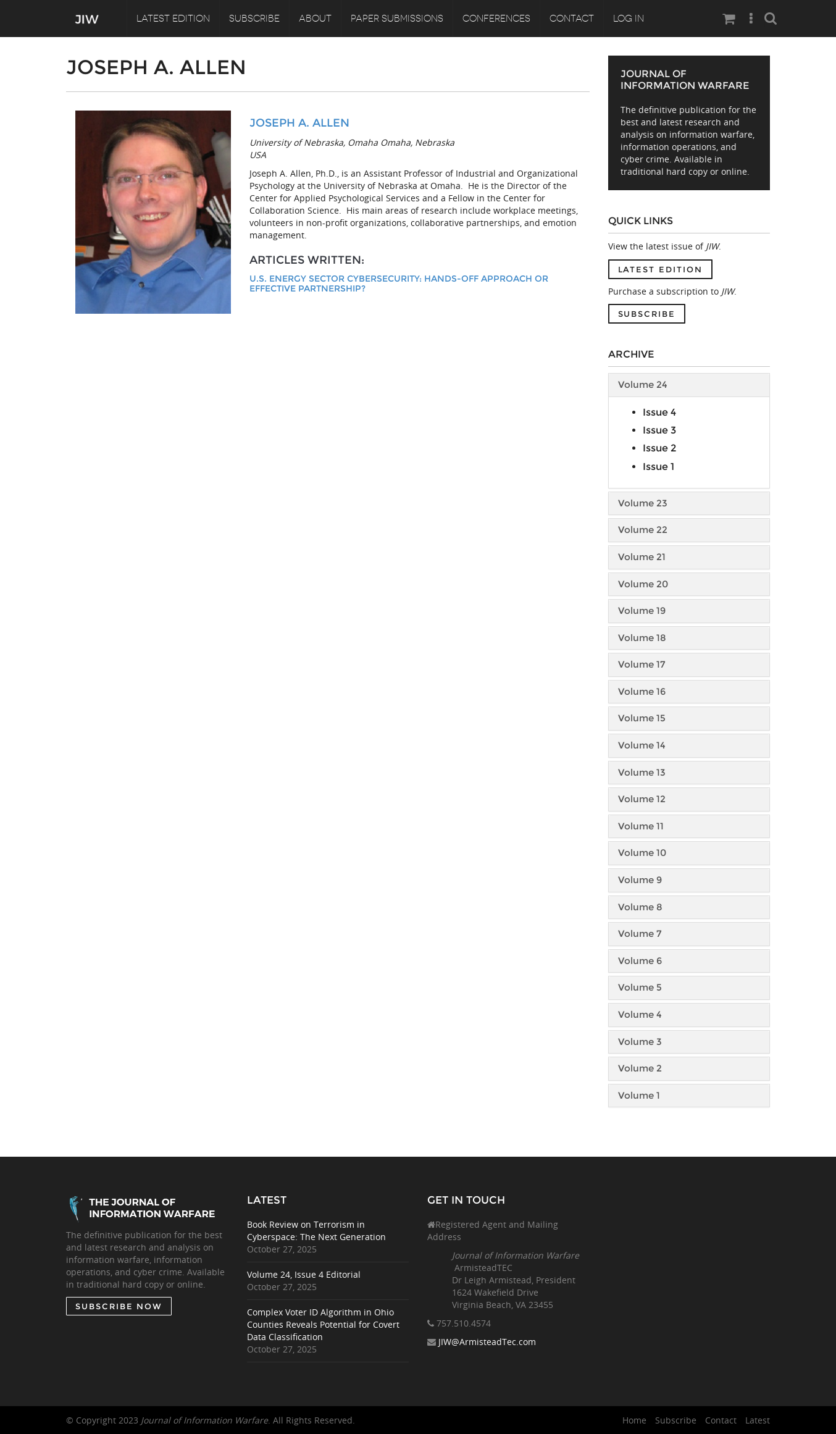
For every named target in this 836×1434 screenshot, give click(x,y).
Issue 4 (659, 412)
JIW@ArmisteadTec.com (487, 1342)
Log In (628, 18)
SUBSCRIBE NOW (118, 1306)
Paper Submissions (397, 18)
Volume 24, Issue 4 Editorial (304, 1274)
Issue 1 (658, 466)
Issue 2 (659, 448)
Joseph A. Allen (299, 123)
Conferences (496, 18)
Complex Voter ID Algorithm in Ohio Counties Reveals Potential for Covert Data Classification (323, 1324)
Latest (757, 1420)
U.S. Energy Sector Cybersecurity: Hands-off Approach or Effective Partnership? (398, 284)
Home (634, 1420)
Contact (572, 18)
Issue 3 (659, 430)
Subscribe (254, 18)
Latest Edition (173, 18)
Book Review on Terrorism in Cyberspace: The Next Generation (316, 1230)
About (315, 18)
